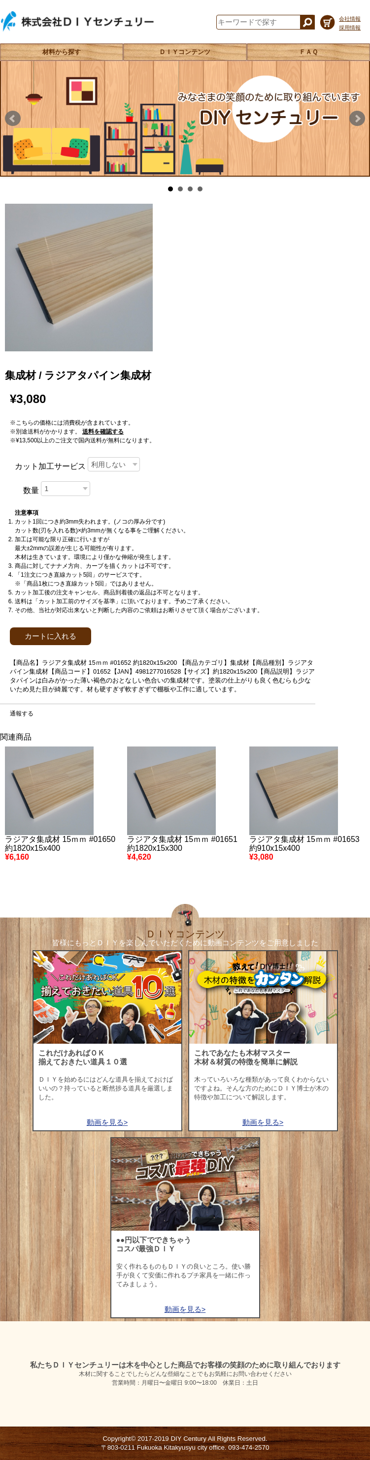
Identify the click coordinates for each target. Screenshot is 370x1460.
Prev (13, 118)
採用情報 (350, 28)
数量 (31, 490)
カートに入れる (50, 636)
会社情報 (350, 19)
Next (357, 118)
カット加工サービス (50, 466)
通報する (22, 713)
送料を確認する (103, 431)
